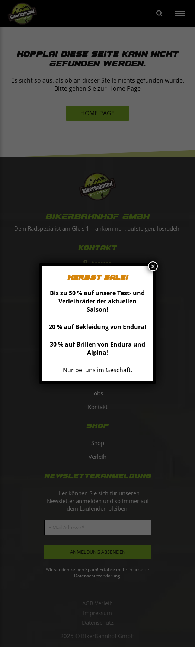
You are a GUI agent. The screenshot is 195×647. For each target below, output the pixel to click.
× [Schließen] (153, 266)
